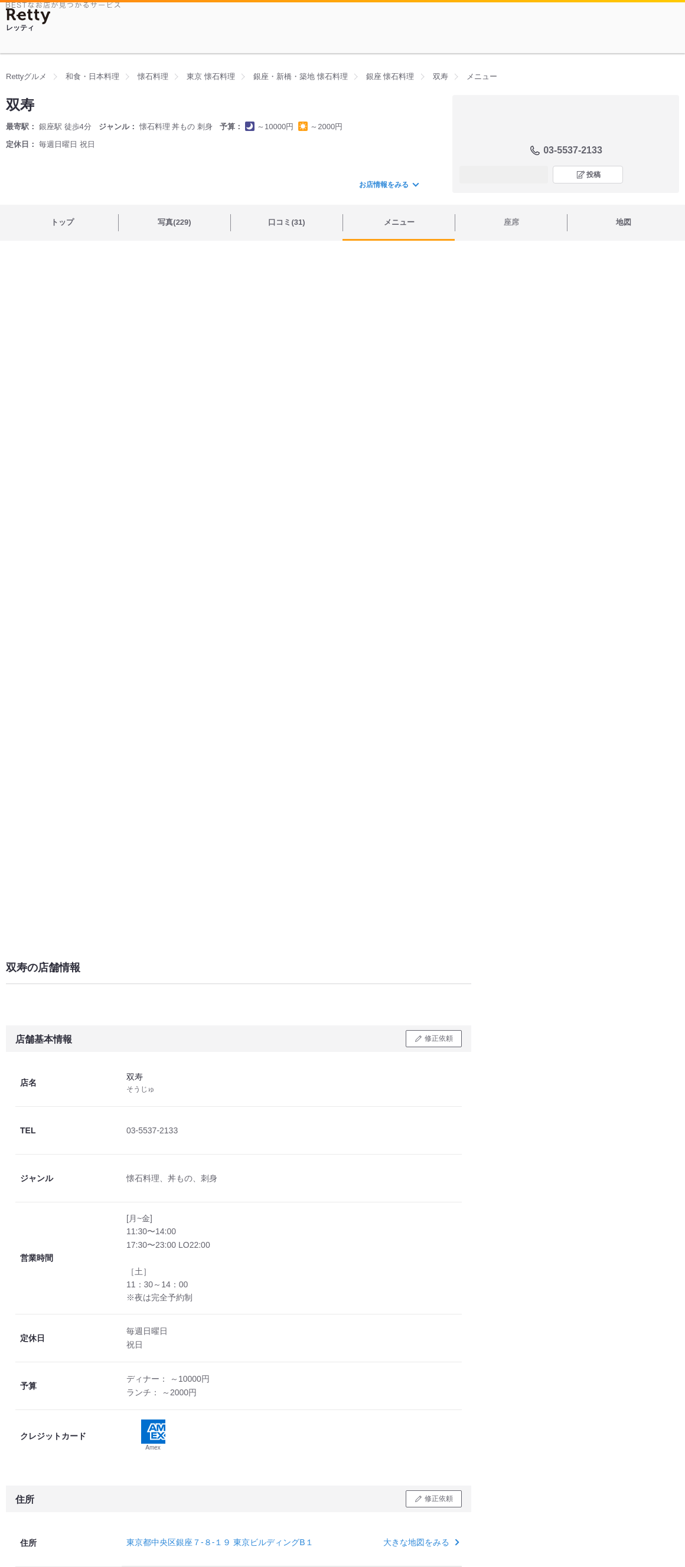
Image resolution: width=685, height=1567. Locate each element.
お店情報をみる (388, 184)
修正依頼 (439, 1038)
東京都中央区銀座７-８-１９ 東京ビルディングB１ (220, 1542)
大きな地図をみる (420, 1542)
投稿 (593, 175)
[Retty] (28, 16)
